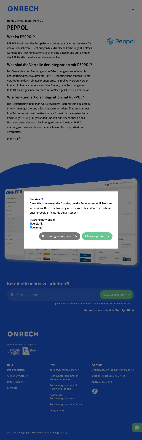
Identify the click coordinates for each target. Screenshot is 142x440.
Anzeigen (38, 227)
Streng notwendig (43, 220)
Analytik (37, 223)
